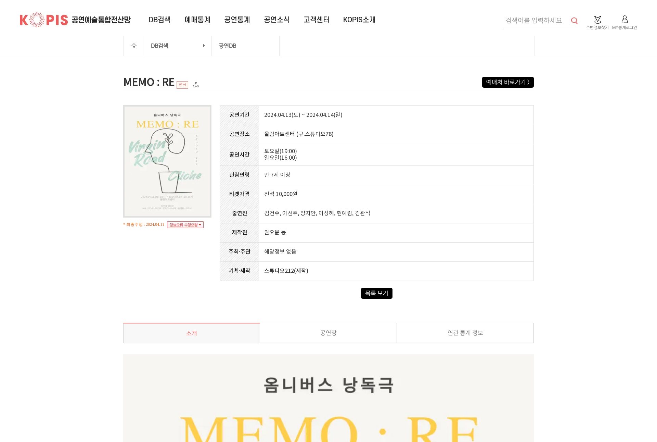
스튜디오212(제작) (286, 271)
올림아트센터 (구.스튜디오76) (299, 134)
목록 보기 (376, 293)
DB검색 (159, 46)
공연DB (227, 46)
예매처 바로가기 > (508, 82)
